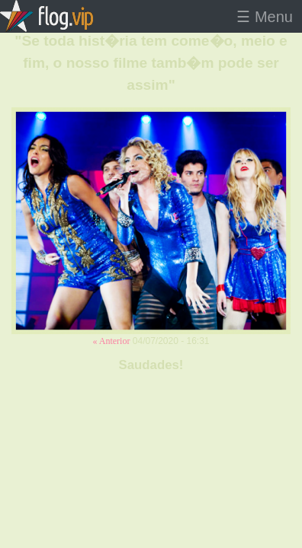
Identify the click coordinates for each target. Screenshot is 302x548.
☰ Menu (264, 16)
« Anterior (111, 341)
